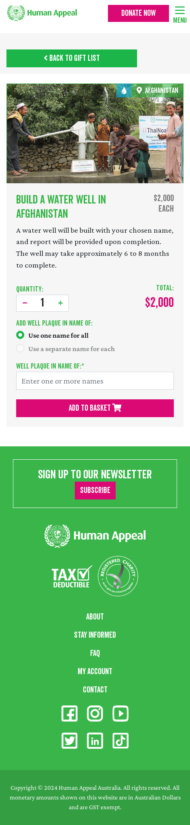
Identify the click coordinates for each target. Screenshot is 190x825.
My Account (95, 671)
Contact (95, 690)
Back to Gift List (72, 58)
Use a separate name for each (71, 349)
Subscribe (95, 490)
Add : (54, 323)
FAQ (95, 653)
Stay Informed (95, 635)
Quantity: (29, 289)
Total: (165, 288)
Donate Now (138, 13)
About (95, 617)
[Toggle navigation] (180, 9)
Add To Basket (95, 408)
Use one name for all (58, 335)
